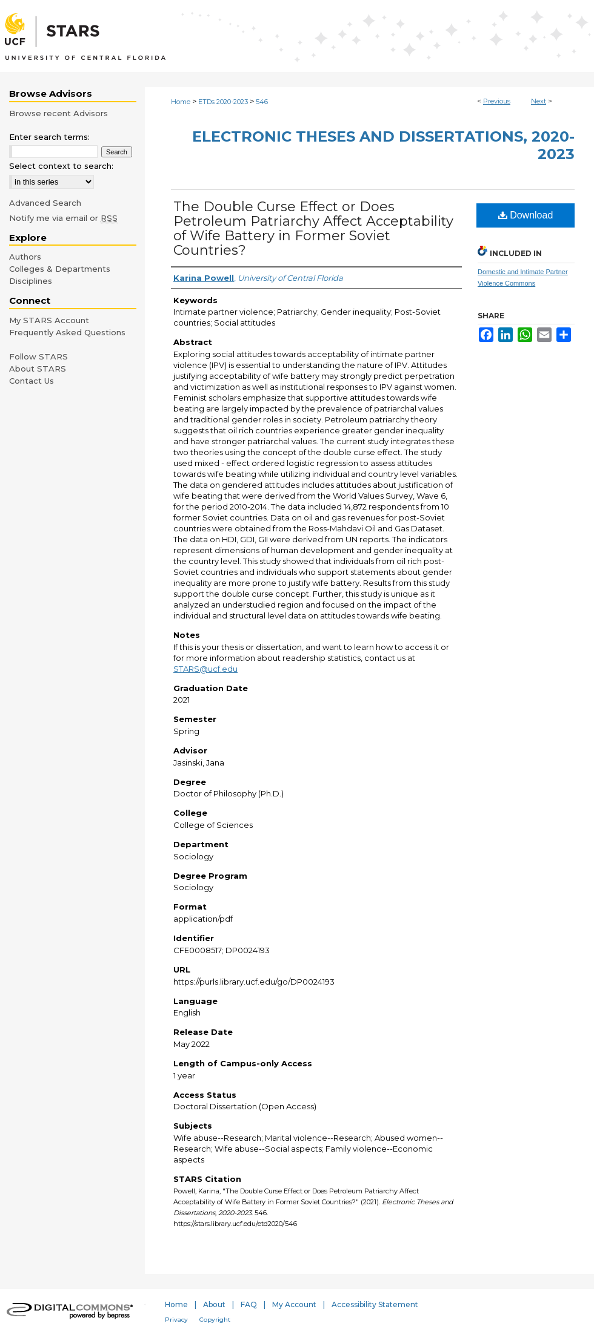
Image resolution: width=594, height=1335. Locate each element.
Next (538, 101)
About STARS (37, 368)
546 (262, 101)
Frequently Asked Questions (67, 332)
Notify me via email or (63, 218)
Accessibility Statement (375, 1304)
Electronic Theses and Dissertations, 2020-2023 (383, 145)
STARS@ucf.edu (205, 669)
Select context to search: (61, 166)
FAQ (249, 1304)
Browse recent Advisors (58, 113)
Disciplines (30, 281)
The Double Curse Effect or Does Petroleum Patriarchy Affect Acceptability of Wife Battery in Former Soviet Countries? (313, 228)
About (214, 1304)
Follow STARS (38, 356)
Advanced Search (45, 203)
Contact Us (31, 380)
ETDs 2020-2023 (223, 101)
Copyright (214, 1320)
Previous (496, 101)
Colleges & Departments (59, 269)
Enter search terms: (49, 137)
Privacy (176, 1320)
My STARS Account (49, 320)
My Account (294, 1304)
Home (180, 101)
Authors (25, 256)
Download (525, 215)
